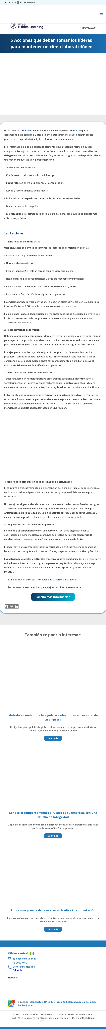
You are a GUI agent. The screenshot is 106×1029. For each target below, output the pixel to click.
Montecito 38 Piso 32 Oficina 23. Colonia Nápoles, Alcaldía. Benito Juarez (57, 1003)
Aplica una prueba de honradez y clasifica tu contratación (53, 910)
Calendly (18, 970)
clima (62, 587)
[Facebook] (7, 606)
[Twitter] (11, 606)
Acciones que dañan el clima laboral (57, 579)
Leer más (53, 738)
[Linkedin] (16, 606)
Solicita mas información (53, 597)
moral (74, 130)
